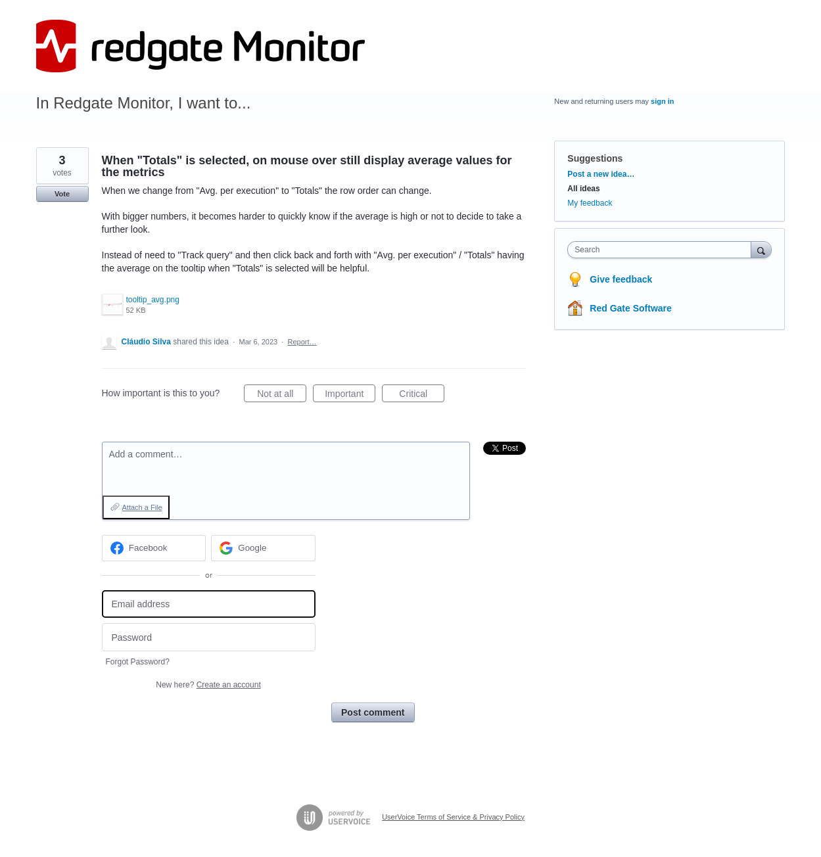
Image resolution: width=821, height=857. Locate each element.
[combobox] (662, 249)
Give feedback (621, 279)
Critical (421, 395)
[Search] (761, 249)
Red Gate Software (630, 308)
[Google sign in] (263, 548)
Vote (62, 194)
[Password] (209, 637)
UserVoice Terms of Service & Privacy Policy (453, 817)
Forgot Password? (138, 661)
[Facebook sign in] (154, 548)
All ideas (583, 188)
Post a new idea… (600, 174)
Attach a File (142, 507)
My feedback (589, 203)
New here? (208, 684)
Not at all (281, 395)
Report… (302, 342)
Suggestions (594, 158)
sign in (662, 101)
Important (350, 395)
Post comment (372, 712)
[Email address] (209, 604)
